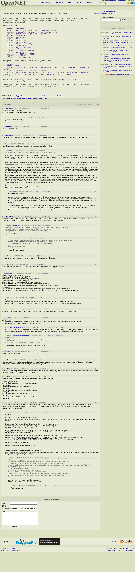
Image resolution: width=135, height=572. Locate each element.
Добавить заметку (108, 11)
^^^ (30, 134)
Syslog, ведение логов (39, 116)
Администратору (19, 116)
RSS (96, 121)
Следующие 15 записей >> (119, 74)
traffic (94, 113)
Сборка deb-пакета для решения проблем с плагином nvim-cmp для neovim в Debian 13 (117, 66)
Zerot (10, 167)
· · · (36, 125)
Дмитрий (9, 377)
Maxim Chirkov (128, 568)
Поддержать (120, 570)
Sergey (9, 335)
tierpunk (8, 152)
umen (8, 393)
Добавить (111, 570)
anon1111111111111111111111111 (19, 344)
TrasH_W (9, 368)
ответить (27, 125)
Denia (8, 419)
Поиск (99, 3)
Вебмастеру (130, 570)
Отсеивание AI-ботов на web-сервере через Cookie (116, 51)
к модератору (45, 125)
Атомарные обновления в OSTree (121, 47)
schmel (9, 326)
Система (28, 116)
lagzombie (9, 125)
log (88, 113)
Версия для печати (108, 13)
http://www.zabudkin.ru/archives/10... (52, 113)
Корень (9, 116)
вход (114, 0)
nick (8, 281)
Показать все (90, 121)
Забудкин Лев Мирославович (24, 113)
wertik (11, 134)
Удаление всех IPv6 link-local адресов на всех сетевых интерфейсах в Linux (118, 41)
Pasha (8, 385)
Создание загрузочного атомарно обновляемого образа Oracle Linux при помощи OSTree (117, 60)
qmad (11, 429)
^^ (28, 134)
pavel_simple (13, 242)
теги (104, 3)
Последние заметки (117, 28)
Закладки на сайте (8, 568)
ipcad (98, 113)
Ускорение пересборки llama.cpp (120, 45)
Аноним (8, 161)
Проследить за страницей (10, 570)
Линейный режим (81, 121)
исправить (96, 13)
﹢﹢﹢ (32, 125)
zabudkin (18, 503)
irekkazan (9, 290)
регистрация (120, 0)
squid (91, 113)
